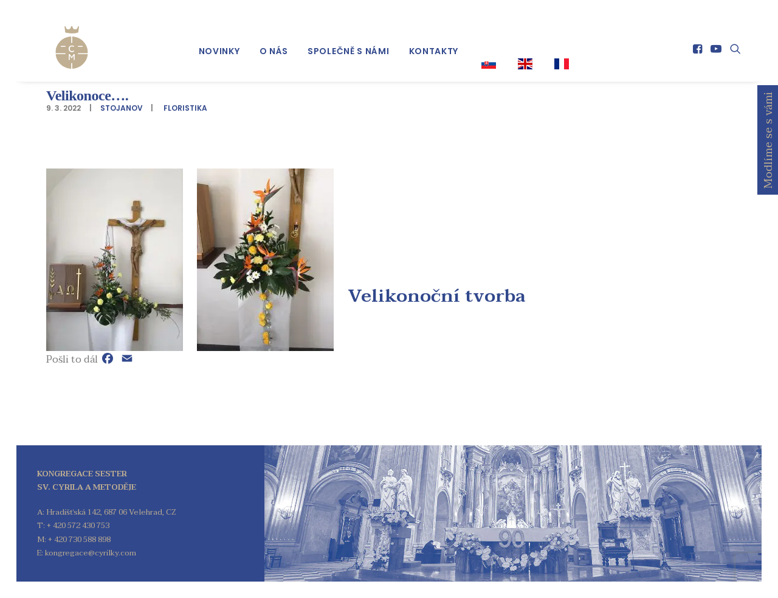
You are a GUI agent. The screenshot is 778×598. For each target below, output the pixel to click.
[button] (698, 40)
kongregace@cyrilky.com (90, 553)
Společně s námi (349, 43)
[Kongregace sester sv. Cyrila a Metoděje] (58, 37)
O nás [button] (274, 43)
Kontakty (434, 43)
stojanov (121, 108)
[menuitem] (219, 43)
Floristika (185, 108)
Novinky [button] (219, 43)
